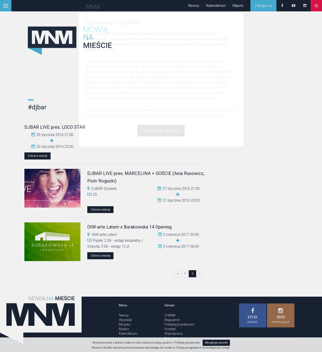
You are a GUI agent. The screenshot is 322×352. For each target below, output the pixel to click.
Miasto (238, 5)
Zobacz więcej (37, 155)
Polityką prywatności (187, 342)
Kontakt (170, 329)
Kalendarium (216, 5)
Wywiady (125, 320)
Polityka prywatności (179, 324)
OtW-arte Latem (104, 234)
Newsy (193, 5)
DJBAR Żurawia (104, 188)
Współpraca (174, 333)
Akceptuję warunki (216, 342)
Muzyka (124, 324)
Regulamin (172, 320)
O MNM (170, 315)
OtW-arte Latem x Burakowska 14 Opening (129, 227)
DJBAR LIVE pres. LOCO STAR (54, 127)
